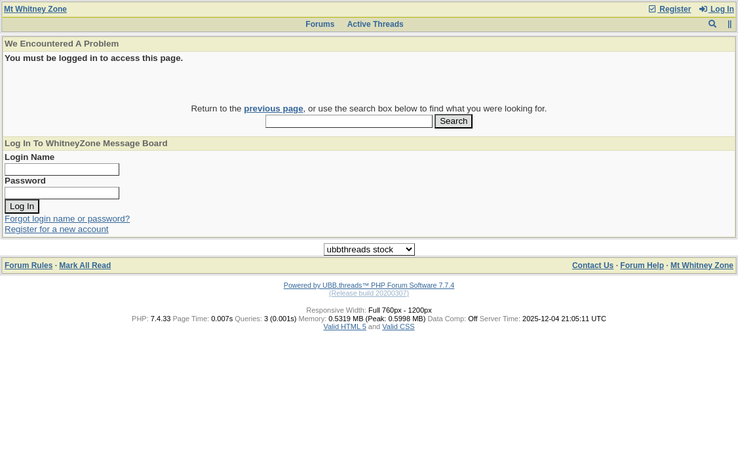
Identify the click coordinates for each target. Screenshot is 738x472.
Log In (716, 9)
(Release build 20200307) (369, 293)
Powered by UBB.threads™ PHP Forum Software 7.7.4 (369, 285)
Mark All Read (85, 265)
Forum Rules (28, 265)
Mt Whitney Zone (35, 9)
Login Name (29, 157)
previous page (273, 108)
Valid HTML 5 (344, 326)
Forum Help (642, 265)
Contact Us (592, 265)
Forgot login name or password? (67, 219)
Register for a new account (57, 229)
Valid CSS (398, 326)
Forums (319, 24)
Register (669, 9)
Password (25, 181)
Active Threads (375, 24)
